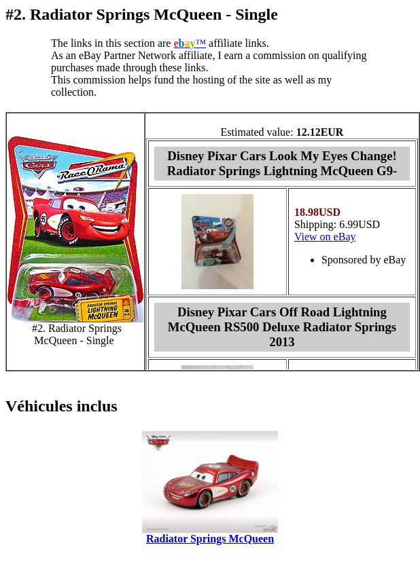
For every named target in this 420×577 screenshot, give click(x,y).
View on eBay (325, 236)
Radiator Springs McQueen (210, 538)
